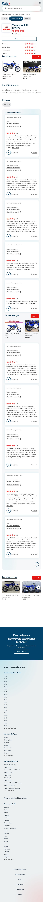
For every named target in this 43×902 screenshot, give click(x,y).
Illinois (6, 838)
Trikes (6, 737)
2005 (5, 718)
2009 (5, 707)
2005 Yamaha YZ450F (14, 210)
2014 (5, 694)
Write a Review (21, 651)
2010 (5, 705)
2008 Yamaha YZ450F (14, 125)
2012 (5, 700)
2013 (5, 697)
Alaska (6, 810)
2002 (5, 726)
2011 (5, 702)
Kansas (6, 846)
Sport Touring (8, 748)
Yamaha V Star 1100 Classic (12, 770)
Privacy (20, 894)
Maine (6, 854)
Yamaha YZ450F (15, 18)
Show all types (8, 755)
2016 (5, 689)
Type (3, 18)
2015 (5, 692)
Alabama (6, 807)
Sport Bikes (7, 750)
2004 (5, 720)
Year (26, 18)
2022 (5, 676)
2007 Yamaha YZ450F (14, 527)
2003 (5, 723)
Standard (6, 745)
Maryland (6, 857)
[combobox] (21, 9)
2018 (5, 684)
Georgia (6, 833)
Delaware (7, 825)
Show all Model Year (10, 728)
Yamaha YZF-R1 (8, 772)
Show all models (9, 790)
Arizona (6, 812)
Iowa (5, 844)
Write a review (19, 39)
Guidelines (19, 884)
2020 (5, 679)
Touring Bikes (8, 740)
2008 (5, 710)
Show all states (8, 859)
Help (19, 879)
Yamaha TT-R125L (9, 785)
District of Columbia (10, 828)
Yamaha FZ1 (7, 777)
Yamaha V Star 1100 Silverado (13, 783)
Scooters (6, 753)
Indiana (6, 841)
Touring (6, 742)
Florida (6, 831)
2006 (5, 715)
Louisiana (6, 851)
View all (36, 57)
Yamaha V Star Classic (10, 764)
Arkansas (6, 815)
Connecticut (7, 823)
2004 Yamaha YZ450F (14, 354)
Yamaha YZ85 (8, 780)
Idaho (5, 836)
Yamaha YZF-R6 (8, 767)
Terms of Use (20, 889)
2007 (5, 713)
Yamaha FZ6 (7, 775)
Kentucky (7, 849)
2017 (5, 687)
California (7, 818)
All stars (5, 104)
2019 (5, 681)
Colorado (6, 820)
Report (34, 152)
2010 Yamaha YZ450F (14, 169)
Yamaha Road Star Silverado (12, 788)
